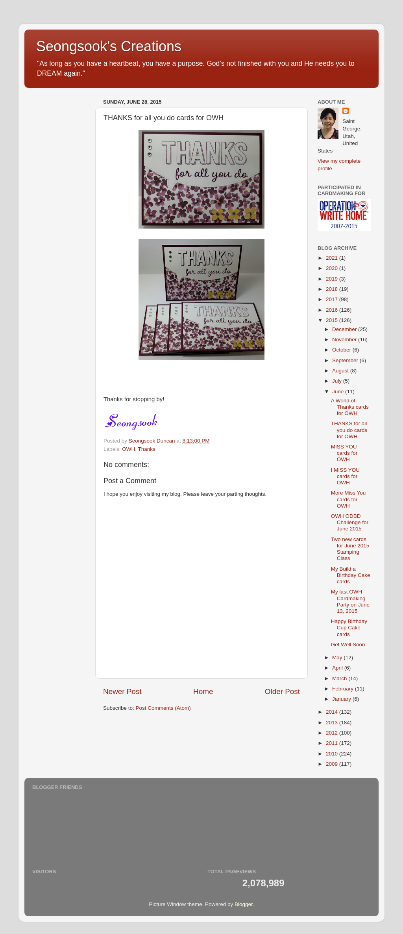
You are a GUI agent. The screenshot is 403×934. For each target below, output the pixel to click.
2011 (332, 743)
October (342, 350)
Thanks (146, 449)
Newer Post (122, 691)
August (341, 371)
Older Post (282, 691)
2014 (332, 712)
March (340, 678)
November (345, 339)
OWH (128, 449)
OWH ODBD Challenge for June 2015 (349, 522)
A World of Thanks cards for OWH (350, 407)
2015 (332, 320)
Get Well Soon (348, 644)
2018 (332, 289)
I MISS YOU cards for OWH (345, 476)
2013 (332, 723)
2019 (332, 279)
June (338, 391)
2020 (332, 268)
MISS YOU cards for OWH (344, 453)
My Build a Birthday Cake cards (350, 575)
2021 (332, 258)
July (337, 381)
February (343, 689)
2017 (332, 299)
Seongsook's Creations (108, 46)
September (346, 360)
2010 (332, 754)
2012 (332, 733)
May (338, 657)
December (345, 329)
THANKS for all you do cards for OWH (349, 429)
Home (203, 691)
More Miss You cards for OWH (348, 499)
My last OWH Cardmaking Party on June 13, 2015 (350, 601)
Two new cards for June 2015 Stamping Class (350, 549)
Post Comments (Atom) (163, 708)
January (342, 699)
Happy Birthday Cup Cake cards (349, 627)
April (338, 668)
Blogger (244, 904)
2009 (332, 764)
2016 (332, 310)
